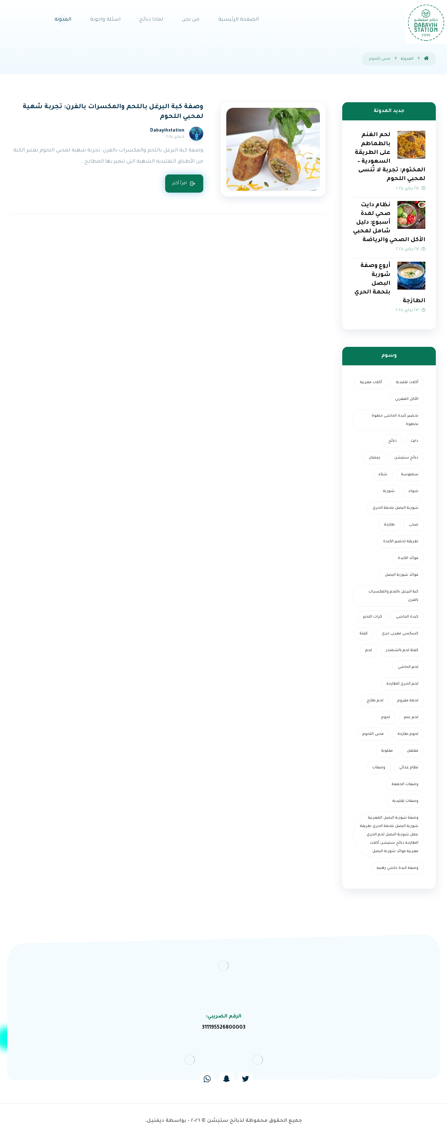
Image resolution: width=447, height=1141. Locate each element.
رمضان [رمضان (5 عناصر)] (374, 458)
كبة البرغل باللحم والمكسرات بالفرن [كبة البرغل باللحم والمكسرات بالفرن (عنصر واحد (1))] (393, 596)
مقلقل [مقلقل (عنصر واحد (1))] (412, 751)
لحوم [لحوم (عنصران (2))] (385, 717)
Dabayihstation (167, 131)
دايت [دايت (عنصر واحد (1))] (414, 441)
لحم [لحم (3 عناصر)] (368, 650)
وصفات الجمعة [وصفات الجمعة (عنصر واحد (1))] (405, 784)
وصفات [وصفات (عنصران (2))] (378, 768)
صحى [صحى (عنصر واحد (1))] (413, 525)
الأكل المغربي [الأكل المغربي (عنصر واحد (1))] (406, 399)
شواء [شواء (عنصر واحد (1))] (413, 491)
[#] (245, 1079)
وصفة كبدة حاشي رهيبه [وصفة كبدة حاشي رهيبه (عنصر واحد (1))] (397, 868)
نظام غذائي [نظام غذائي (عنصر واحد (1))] (408, 768)
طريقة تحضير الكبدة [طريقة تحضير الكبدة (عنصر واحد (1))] (400, 541)
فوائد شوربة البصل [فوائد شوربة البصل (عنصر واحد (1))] (401, 575)
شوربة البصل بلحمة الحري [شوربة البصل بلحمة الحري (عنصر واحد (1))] (395, 508)
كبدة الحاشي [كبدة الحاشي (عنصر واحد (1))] (407, 617)
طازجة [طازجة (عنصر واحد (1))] (389, 525)
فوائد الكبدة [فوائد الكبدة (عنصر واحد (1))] (408, 558)
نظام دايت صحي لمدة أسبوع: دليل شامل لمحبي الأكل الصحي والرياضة (389, 223)
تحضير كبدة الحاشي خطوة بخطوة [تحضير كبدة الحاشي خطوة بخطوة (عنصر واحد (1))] (395, 420)
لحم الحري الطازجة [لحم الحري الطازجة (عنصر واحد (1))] (402, 684)
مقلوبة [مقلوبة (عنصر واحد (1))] (387, 751)
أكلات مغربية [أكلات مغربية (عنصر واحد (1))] (371, 382)
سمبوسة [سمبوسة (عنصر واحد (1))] (409, 474)
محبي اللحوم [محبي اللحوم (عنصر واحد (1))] (373, 734)
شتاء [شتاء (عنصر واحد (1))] (383, 474)
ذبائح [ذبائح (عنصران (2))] (392, 441)
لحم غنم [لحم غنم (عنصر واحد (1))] (411, 717)
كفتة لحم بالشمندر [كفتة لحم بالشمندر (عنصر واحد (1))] (402, 650)
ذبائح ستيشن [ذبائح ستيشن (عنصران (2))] (406, 458)
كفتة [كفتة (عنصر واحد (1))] (364, 634)
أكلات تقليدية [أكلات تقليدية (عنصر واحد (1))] (407, 382)
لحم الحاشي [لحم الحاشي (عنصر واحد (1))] (408, 667)
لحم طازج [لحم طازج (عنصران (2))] (375, 701)
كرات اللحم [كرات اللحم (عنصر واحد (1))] (372, 617)
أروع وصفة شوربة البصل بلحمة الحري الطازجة (389, 283)
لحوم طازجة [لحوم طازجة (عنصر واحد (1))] (408, 734)
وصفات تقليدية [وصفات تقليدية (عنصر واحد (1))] (405, 801)
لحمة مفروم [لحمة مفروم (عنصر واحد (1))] (407, 701)
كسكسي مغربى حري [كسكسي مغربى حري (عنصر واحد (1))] (400, 634)
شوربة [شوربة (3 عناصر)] (389, 491)
